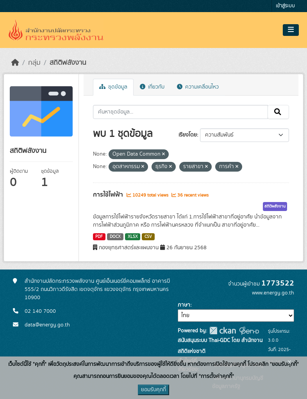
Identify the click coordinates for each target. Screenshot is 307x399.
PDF (99, 237)
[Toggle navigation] (291, 30)
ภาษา (184, 305)
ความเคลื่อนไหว (198, 87)
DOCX (115, 237)
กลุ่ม (34, 63)
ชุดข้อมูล (113, 87)
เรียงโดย (187, 135)
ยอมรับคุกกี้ (153, 390)
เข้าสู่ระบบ (285, 6)
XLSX (133, 237)
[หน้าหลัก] (15, 63)
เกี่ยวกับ (152, 87)
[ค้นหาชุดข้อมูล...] (180, 112)
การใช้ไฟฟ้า (109, 195)
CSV (148, 237)
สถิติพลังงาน (68, 63)
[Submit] (278, 112)
